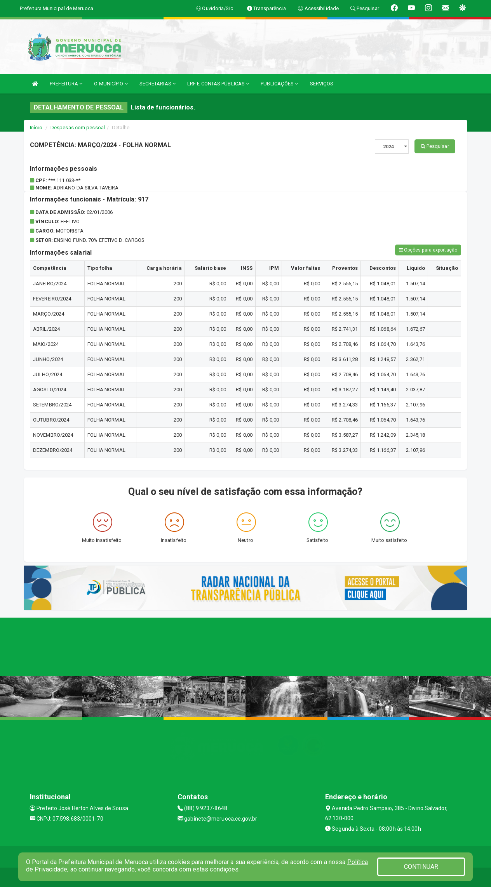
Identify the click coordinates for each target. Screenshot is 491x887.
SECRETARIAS (157, 84)
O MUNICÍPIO (110, 84)
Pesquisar (435, 146)
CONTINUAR (421, 866)
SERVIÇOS (322, 84)
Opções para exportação (428, 250)
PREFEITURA (66, 84)
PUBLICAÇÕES (279, 84)
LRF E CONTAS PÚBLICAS (218, 84)
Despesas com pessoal (77, 127)
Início (36, 127)
